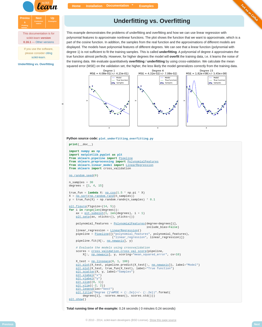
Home (76, 6)
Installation (94, 6)
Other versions (45, 42)
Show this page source (163, 319)
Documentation (117, 5)
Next (38, 20)
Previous (25, 23)
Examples (146, 6)
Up (52, 19)
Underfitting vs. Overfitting (36, 64)
